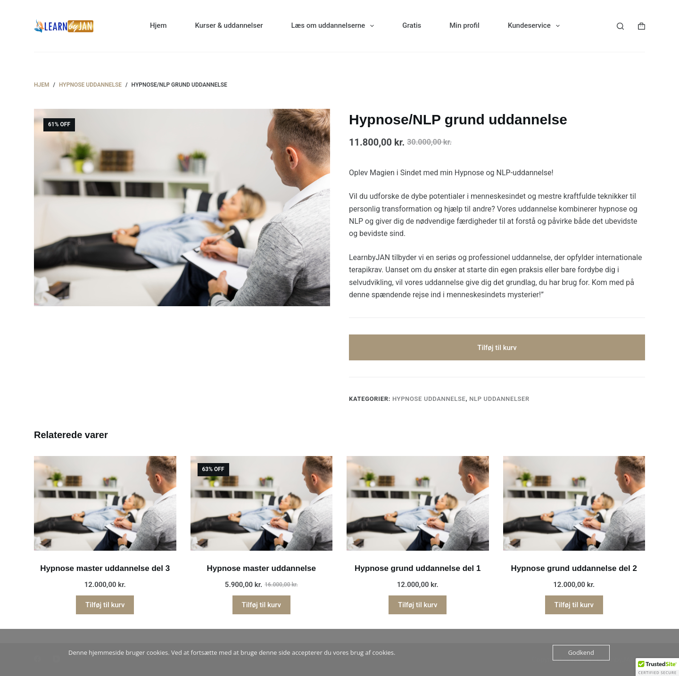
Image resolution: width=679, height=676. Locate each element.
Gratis (411, 25)
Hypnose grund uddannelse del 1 (417, 568)
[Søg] (620, 26)
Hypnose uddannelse (429, 398)
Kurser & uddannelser (229, 25)
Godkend (581, 652)
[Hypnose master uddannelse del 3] (105, 503)
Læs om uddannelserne (334, 26)
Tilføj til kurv (496, 347)
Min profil (464, 25)
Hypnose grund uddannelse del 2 (574, 568)
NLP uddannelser (499, 398)
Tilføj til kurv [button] (104, 605)
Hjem (158, 25)
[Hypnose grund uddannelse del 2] (574, 503)
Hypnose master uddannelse (261, 568)
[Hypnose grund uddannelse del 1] (418, 503)
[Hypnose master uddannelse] (261, 503)
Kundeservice (535, 26)
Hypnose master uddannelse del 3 (105, 568)
